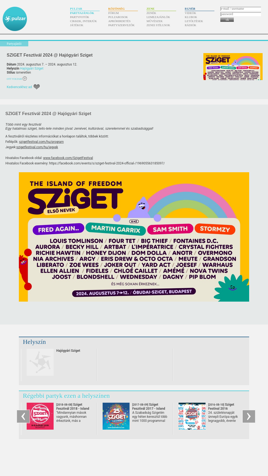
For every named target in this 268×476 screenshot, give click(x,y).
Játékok (76, 25)
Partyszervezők (121, 25)
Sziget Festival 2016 (222, 409)
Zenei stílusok (158, 25)
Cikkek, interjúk (83, 21)
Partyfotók (79, 17)
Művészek (155, 21)
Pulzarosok (118, 17)
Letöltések (194, 21)
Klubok (191, 17)
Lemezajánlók (158, 17)
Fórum (113, 13)
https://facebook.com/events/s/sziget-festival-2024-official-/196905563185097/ (107, 163)
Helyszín (34, 341)
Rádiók (190, 25)
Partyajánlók (82, 13)
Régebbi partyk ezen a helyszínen (66, 395)
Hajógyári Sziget (31, 68)
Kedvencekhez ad (19, 87)
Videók (190, 13)
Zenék (151, 13)
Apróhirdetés (119, 21)
